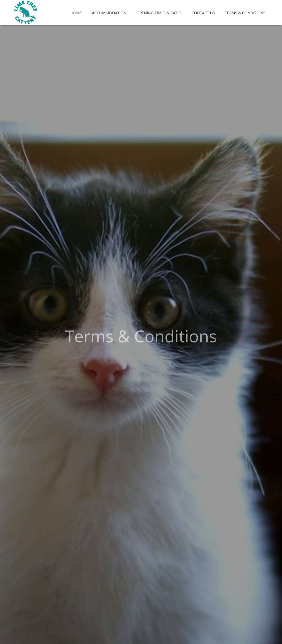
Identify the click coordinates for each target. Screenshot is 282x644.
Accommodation (109, 12)
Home (76, 12)
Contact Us (203, 12)
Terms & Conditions (245, 12)
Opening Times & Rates (159, 12)
